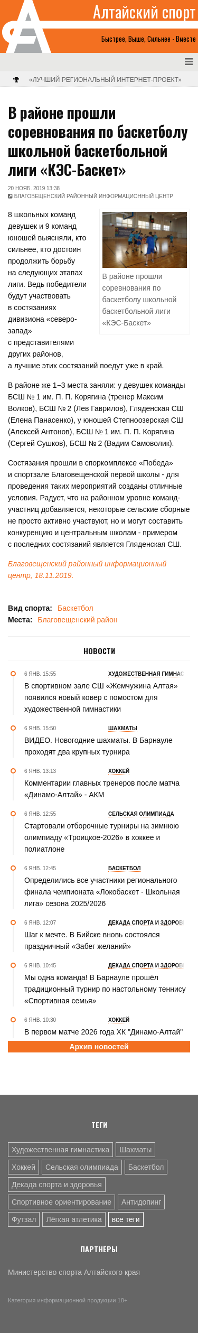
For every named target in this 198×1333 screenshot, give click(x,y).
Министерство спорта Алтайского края (74, 1272)
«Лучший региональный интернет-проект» (105, 79)
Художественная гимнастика (60, 1149)
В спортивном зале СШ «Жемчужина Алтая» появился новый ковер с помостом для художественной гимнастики (101, 697)
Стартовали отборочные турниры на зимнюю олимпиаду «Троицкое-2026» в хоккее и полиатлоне (101, 837)
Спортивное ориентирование (61, 1202)
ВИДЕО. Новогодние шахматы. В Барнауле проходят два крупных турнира (98, 746)
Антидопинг (141, 1202)
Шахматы (135, 1149)
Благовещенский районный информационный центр (93, 196)
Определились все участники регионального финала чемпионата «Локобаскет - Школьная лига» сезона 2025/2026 (102, 892)
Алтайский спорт (144, 11)
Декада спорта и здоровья (57, 1184)
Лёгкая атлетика (73, 1219)
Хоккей (23, 1167)
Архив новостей (98, 1046)
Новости (99, 651)
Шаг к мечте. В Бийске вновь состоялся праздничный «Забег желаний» (92, 940)
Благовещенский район (77, 620)
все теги (126, 1219)
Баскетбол (75, 608)
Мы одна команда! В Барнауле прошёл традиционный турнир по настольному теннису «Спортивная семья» (105, 989)
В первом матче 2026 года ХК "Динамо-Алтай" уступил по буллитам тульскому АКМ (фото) (103, 1038)
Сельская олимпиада (81, 1167)
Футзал (24, 1219)
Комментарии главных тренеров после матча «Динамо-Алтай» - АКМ (102, 789)
